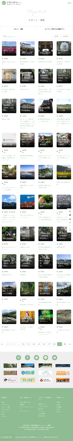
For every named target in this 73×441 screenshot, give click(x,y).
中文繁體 (59, 407)
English (58, 404)
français (58, 411)
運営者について (42, 404)
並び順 (56, 36)
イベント (4, 411)
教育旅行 (22, 404)
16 (44, 344)
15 (39, 344)
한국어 (58, 409)
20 (64, 344)
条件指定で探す (6, 437)
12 (23, 344)
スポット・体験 (6, 407)
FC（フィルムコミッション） (26, 407)
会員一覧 (40, 409)
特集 (3, 402)
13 (28, 344)
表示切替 (65, 36)
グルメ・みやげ (6, 409)
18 (54, 344)
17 (49, 344)
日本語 (58, 402)
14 (34, 344)
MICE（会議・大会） (25, 402)
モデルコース (5, 404)
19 (59, 344)
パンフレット (41, 411)
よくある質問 (41, 413)
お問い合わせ (41, 416)
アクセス (4, 416)
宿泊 (3, 414)
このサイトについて (43, 406)
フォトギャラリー (24, 411)
